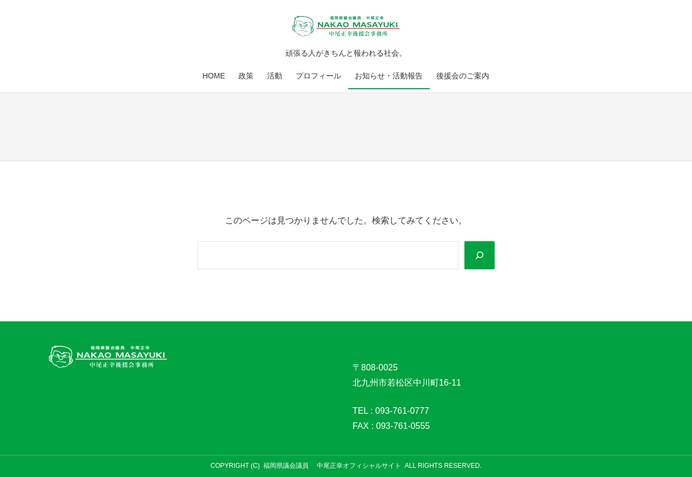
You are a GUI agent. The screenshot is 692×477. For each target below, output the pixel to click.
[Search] (479, 255)
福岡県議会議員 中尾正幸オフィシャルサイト (332, 465)
